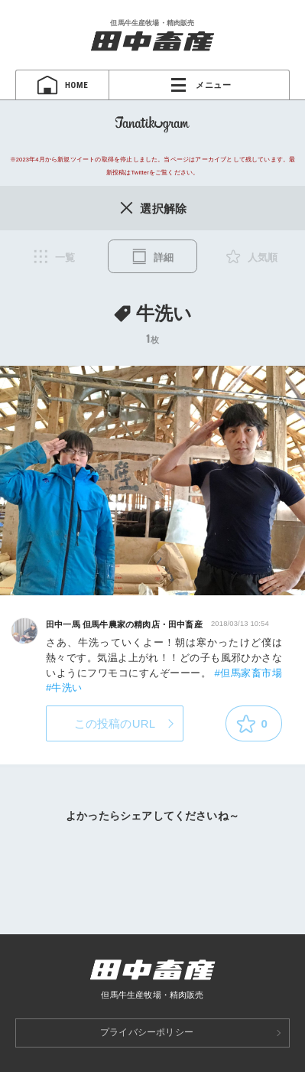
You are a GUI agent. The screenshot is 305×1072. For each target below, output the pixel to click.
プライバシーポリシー (146, 1032)
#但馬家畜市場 (248, 673)
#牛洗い (64, 687)
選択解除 (152, 208)
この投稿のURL (115, 723)
